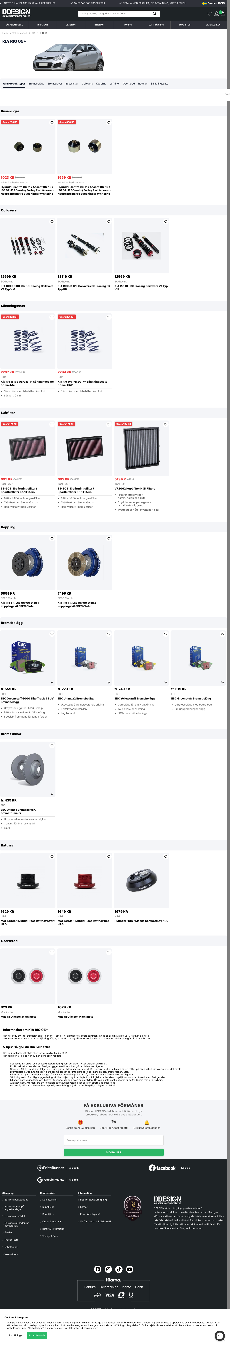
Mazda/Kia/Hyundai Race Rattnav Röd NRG (83, 922)
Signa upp (113, 1152)
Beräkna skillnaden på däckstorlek (17, 1224)
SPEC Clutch (8, 598)
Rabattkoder (11, 1247)
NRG (3, 916)
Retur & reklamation (53, 1228)
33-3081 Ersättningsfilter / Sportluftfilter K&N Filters (76, 490)
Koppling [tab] (101, 83)
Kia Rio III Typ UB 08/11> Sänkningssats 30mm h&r (27, 383)
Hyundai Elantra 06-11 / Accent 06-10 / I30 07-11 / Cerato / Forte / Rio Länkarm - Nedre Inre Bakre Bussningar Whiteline (27, 191)
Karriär (83, 1207)
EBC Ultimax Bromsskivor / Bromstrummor (18, 811)
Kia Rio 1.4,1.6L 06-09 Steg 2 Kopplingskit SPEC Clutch (77, 604)
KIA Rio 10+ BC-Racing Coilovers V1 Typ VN (141, 288)
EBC (3, 694)
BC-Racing (7, 281)
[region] (113, 152)
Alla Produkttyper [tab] (14, 83)
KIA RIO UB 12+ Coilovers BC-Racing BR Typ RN (84, 288)
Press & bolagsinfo (90, 1214)
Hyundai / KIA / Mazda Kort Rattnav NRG (142, 921)
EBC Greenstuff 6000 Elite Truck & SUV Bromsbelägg (27, 700)
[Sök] (119, 13)
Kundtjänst (48, 1214)
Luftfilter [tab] (115, 83)
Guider (8, 1232)
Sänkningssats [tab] (159, 83)
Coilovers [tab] (87, 83)
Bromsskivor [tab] (55, 83)
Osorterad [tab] (129, 83)
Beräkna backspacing (16, 1199)
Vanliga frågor (50, 1236)
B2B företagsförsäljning (93, 1199)
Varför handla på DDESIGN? (95, 1221)
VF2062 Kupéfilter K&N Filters (135, 488)
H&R (3, 377)
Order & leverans (51, 1221)
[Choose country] (213, 3)
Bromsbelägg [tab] (36, 83)
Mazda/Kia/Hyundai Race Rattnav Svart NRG (28, 922)
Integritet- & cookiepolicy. (83, 1328)
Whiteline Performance (14, 182)
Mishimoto (7, 1012)
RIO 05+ (44, 33)
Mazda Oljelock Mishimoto (18, 1017)
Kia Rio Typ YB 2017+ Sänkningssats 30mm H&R (82, 383)
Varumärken (213, 24)
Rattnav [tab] (142, 83)
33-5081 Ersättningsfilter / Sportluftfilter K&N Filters (19, 490)
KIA (33, 33)
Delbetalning (49, 1199)
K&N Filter (7, 484)
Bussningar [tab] (72, 83)
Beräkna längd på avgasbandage (14, 1208)
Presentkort (11, 1239)
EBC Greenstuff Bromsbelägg (191, 698)
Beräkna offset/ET (15, 1216)
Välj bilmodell (14, 24)
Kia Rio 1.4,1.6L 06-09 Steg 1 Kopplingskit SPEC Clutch (20, 604)
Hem (5, 33)
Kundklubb (48, 1207)
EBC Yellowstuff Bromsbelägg (135, 698)
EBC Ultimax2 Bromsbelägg (76, 698)
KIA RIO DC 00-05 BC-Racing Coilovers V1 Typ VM (27, 288)
